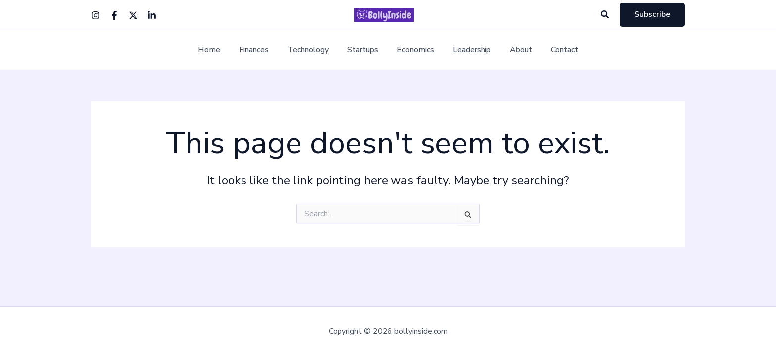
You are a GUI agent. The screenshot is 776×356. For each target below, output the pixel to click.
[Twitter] (133, 15)
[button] (605, 15)
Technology (312, 50)
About (513, 50)
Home (219, 50)
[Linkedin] (151, 15)
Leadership (467, 50)
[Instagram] (95, 15)
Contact (554, 50)
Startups (364, 50)
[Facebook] (114, 15)
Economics (414, 50)
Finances (261, 50)
